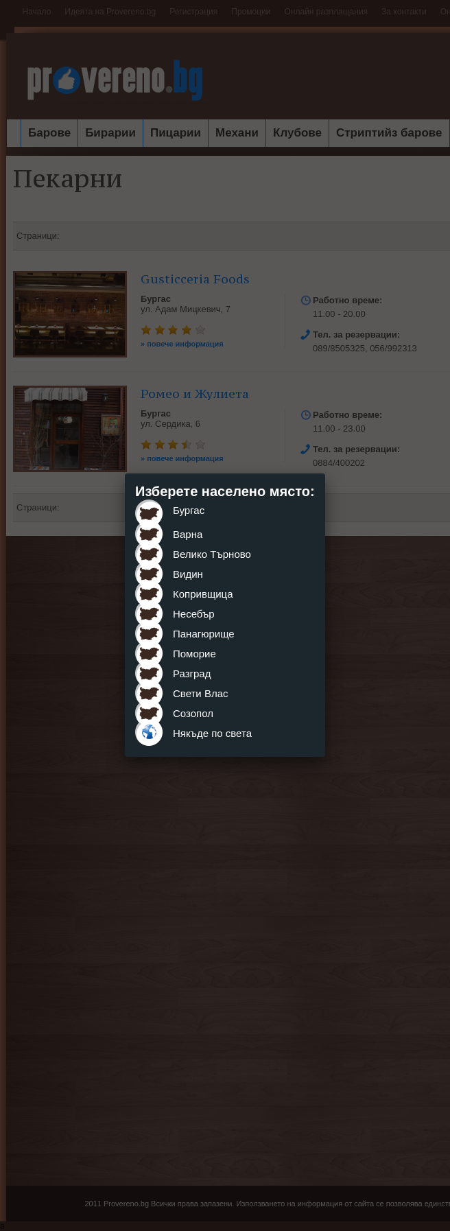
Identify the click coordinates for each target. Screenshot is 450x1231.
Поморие (194, 653)
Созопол (193, 713)
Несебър (194, 614)
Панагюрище (204, 634)
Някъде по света (212, 733)
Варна (187, 534)
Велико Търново (212, 554)
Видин (188, 574)
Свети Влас (200, 693)
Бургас (188, 510)
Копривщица (203, 594)
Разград (192, 673)
